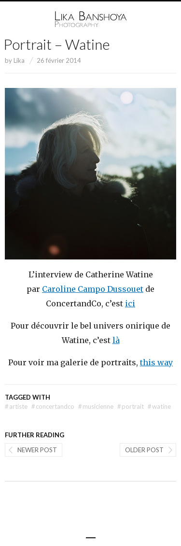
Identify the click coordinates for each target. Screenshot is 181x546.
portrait (130, 406)
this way (156, 362)
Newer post (37, 450)
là (116, 340)
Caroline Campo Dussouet (92, 289)
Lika (19, 60)
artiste (16, 406)
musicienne (95, 406)
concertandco (52, 406)
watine (159, 406)
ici (130, 303)
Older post (144, 450)
